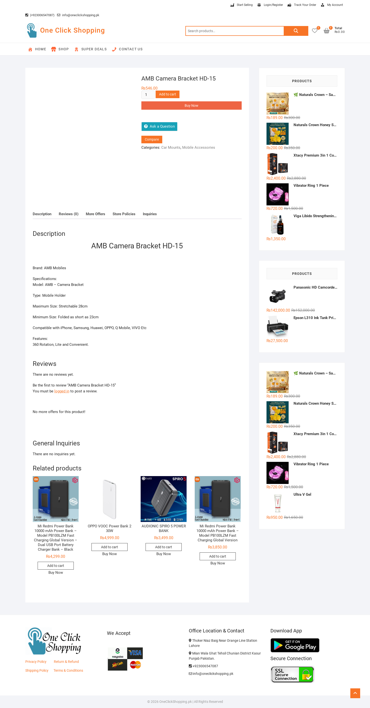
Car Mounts (170, 147)
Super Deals (90, 49)
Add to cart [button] (55, 566)
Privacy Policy (35, 662)
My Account (331, 5)
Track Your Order (301, 5)
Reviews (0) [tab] (68, 214)
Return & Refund (66, 662)
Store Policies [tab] (124, 214)
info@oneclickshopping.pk (78, 15)
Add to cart (167, 94)
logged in (61, 391)
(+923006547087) (40, 15)
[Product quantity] (148, 95)
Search (296, 31)
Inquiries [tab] (150, 214)
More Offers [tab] (95, 214)
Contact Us (127, 49)
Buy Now (191, 105)
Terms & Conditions (68, 670)
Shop (60, 49)
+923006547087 (203, 666)
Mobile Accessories (198, 147)
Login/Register (270, 5)
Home (37, 49)
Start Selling (241, 5)
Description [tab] (42, 214)
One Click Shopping (72, 30)
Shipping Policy (36, 670)
